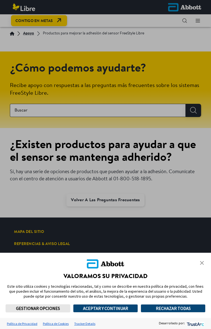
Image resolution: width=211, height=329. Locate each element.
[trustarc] (195, 323)
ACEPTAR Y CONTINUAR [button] (105, 308)
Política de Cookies (56, 324)
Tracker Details (84, 324)
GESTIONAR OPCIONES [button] (38, 308)
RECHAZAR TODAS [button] (173, 308)
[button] (202, 263)
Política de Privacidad (22, 324)
